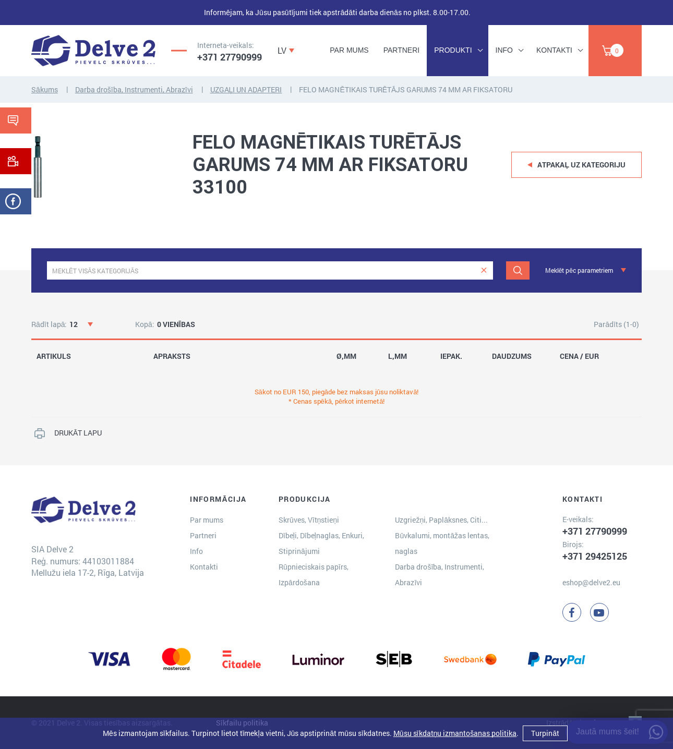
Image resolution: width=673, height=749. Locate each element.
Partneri (401, 50)
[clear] (484, 270)
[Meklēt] (518, 270)
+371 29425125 (594, 556)
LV (282, 50)
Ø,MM (346, 356)
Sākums (44, 89)
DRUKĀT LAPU (78, 433)
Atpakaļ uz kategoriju (581, 165)
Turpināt (545, 733)
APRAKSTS (171, 356)
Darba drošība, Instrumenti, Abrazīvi (134, 89)
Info (504, 50)
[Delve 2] (93, 50)
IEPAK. (451, 356)
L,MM (397, 356)
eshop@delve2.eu (591, 582)
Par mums (349, 50)
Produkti (453, 50)
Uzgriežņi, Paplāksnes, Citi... (441, 520)
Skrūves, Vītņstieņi (309, 520)
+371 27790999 (229, 57)
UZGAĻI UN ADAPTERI (246, 89)
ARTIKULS (54, 356)
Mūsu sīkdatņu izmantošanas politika (454, 733)
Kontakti (554, 50)
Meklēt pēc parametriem (579, 270)
